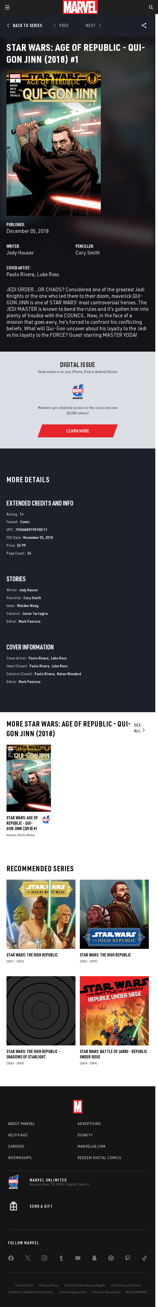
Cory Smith (87, 252)
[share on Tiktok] (144, 1259)
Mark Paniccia (29, 621)
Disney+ (85, 1135)
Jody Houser (20, 252)
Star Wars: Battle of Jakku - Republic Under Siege (113, 1054)
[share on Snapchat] (94, 1259)
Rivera (30, 835)
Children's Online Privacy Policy (30, 1292)
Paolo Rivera (20, 274)
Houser (11, 835)
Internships (20, 1158)
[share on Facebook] (11, 1259)
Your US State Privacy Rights (84, 1285)
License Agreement (73, 1292)
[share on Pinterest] (111, 1259)
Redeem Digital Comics (99, 1158)
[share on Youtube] (78, 1259)
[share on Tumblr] (61, 1259)
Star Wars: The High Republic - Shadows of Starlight (33, 1054)
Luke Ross (48, 274)
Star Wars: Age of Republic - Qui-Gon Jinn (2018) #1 (22, 823)
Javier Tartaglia (35, 613)
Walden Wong (27, 605)
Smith (21, 835)
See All (140, 727)
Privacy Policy (49, 1285)
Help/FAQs (18, 1135)
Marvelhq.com (91, 1146)
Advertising (89, 1123)
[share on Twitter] (27, 1259)
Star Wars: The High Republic (32, 955)
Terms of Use (24, 1285)
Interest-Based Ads (106, 1292)
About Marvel (21, 1123)
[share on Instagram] (44, 1259)
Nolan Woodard (69, 673)
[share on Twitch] (127, 1259)
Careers (16, 1146)
